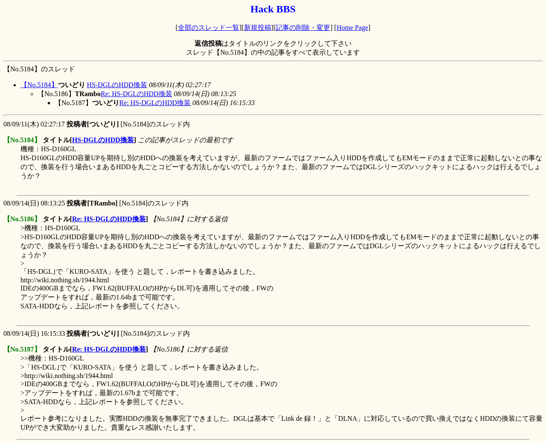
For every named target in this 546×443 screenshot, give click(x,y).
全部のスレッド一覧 (208, 27)
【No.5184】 (39, 84)
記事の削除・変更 (303, 27)
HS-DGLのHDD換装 (117, 84)
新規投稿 (257, 27)
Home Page (352, 27)
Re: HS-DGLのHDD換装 (136, 93)
